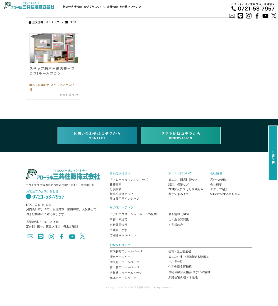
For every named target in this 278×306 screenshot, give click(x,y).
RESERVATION (181, 135)
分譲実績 (116, 189)
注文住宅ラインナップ (45, 22)
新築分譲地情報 (72, 7)
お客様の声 (175, 224)
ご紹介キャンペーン (123, 235)
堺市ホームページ (121, 256)
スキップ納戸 (59, 85)
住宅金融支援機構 (180, 266)
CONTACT (97, 135)
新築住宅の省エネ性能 (183, 277)
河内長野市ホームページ (126, 251)
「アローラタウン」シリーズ (129, 179)
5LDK (36, 85)
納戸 (47, 85)
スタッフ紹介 (219, 189)
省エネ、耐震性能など (183, 179)
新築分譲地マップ (121, 194)
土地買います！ (120, 230)
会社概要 (216, 184)
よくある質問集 (178, 219)
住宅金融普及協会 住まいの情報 (189, 272)
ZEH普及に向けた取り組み (185, 189)
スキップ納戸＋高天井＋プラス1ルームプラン (52, 71)
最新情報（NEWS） (181, 214)
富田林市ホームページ (124, 267)
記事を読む (69, 95)
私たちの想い (219, 179)
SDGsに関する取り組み (225, 194)
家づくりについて (94, 7)
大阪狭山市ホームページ (126, 272)
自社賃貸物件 (118, 224)
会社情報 (112, 7)
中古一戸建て (118, 219)
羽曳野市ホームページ (124, 262)
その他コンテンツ (130, 7)
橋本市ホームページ (123, 278)
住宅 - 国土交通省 (179, 251)
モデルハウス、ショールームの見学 (133, 214)
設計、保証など (178, 184)
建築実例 (116, 184)
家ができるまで (178, 194)
